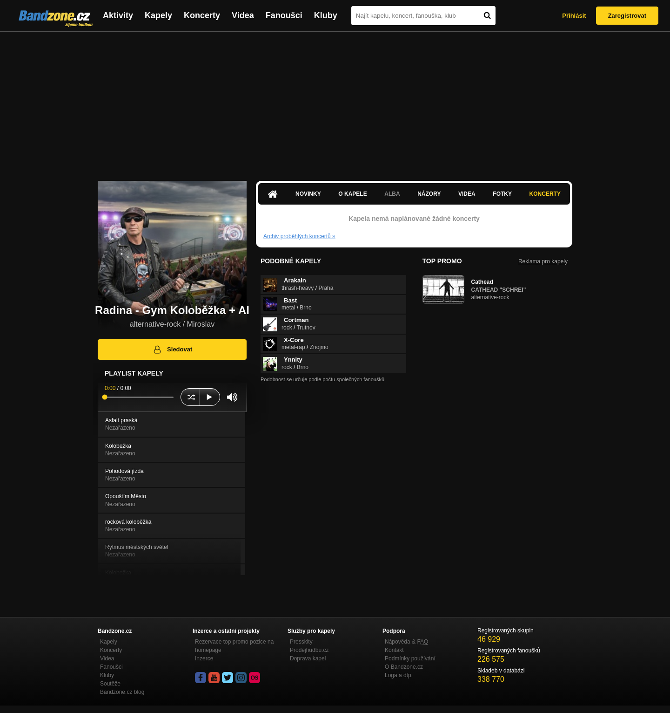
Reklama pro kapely (543, 261)
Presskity (301, 641)
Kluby (325, 15)
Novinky (308, 194)
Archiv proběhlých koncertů (299, 236)
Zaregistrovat (627, 15)
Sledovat (172, 349)
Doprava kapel (308, 658)
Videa (243, 15)
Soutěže (110, 683)
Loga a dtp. (399, 675)
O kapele (352, 194)
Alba (392, 194)
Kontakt (394, 650)
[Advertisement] (335, 101)
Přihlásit (574, 15)
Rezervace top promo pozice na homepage (234, 645)
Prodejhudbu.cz (309, 650)
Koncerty (202, 15)
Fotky (502, 194)
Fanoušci (284, 15)
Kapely (158, 15)
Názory (429, 194)
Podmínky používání (410, 658)
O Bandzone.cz (404, 667)
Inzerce (204, 658)
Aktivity (118, 15)
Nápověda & (406, 641)
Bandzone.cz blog (122, 692)
